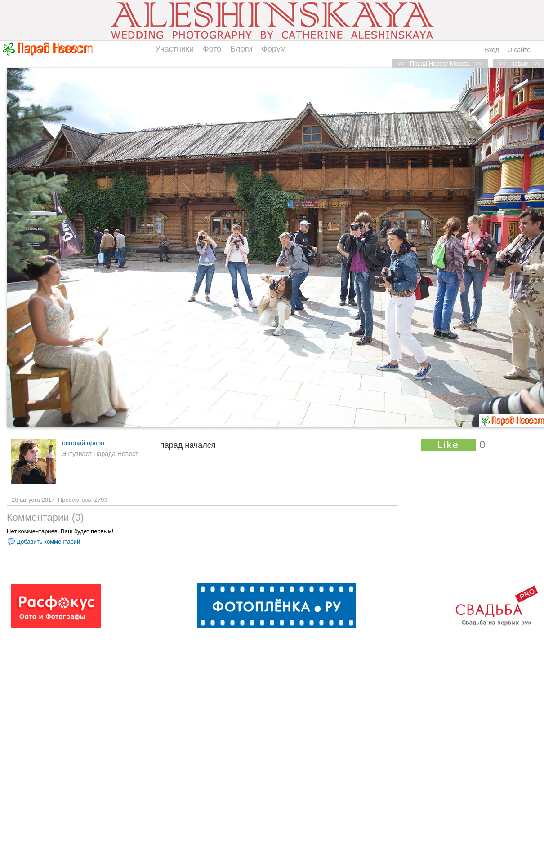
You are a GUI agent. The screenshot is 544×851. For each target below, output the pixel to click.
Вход (492, 49)
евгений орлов (83, 443)
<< (502, 63)
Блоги (241, 48)
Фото (212, 48)
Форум (273, 48)
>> (479, 63)
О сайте (519, 49)
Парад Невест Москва (440, 63)
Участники (174, 48)
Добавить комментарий (48, 541)
